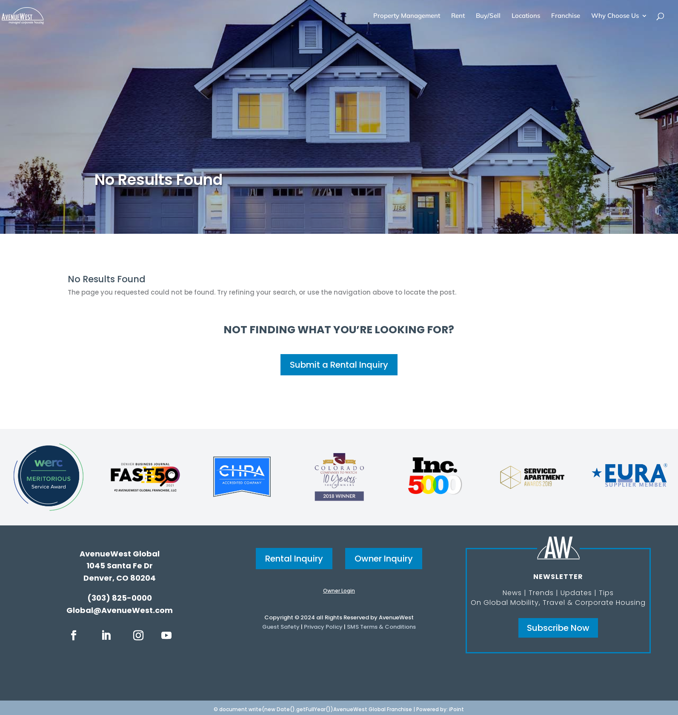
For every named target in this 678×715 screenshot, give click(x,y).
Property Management (406, 16)
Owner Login (339, 590)
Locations (526, 16)
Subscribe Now (558, 628)
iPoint (456, 709)
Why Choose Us (615, 16)
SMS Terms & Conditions (381, 627)
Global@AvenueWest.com (119, 610)
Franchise (565, 16)
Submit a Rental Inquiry (339, 365)
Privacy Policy (323, 627)
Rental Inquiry (294, 559)
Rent (458, 16)
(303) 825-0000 (119, 598)
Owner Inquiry (384, 559)
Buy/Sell (488, 16)
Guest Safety (281, 627)
